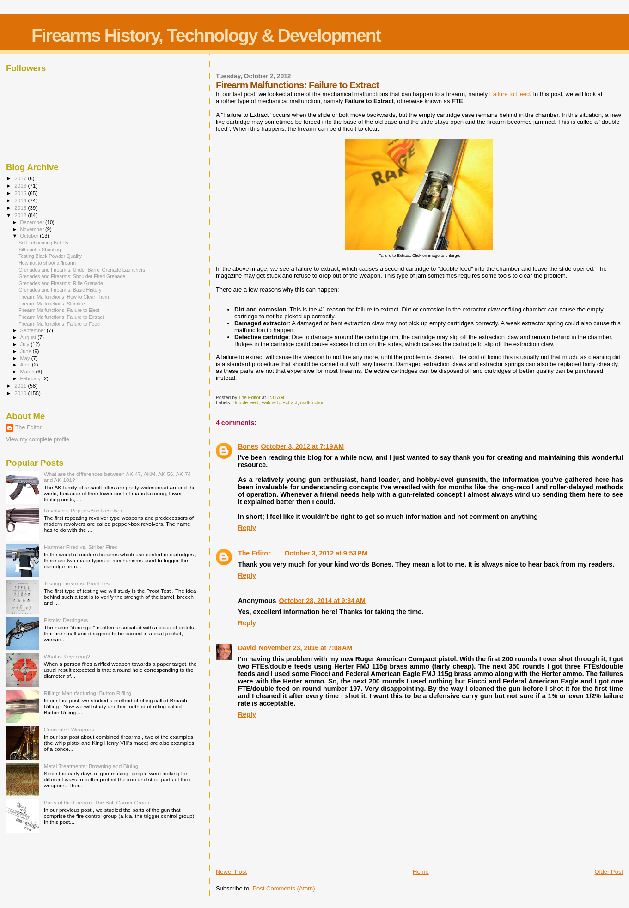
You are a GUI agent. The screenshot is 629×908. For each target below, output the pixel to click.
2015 (21, 193)
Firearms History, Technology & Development (205, 35)
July (25, 344)
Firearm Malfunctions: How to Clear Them (63, 296)
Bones (248, 446)
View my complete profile (37, 439)
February (31, 378)
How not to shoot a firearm (47, 263)
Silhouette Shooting (39, 249)
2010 (21, 393)
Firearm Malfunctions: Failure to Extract (61, 317)
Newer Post (231, 871)
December (32, 222)
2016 (21, 186)
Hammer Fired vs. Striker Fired (81, 547)
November (32, 229)
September (33, 330)
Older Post (609, 871)
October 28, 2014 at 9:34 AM (322, 600)
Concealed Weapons (69, 729)
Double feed (245, 402)
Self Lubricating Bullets (43, 242)
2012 (21, 215)
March (28, 371)
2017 (21, 178)
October (30, 235)
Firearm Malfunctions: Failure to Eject (58, 310)
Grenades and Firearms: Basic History (59, 290)
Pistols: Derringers (66, 620)
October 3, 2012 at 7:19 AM (302, 446)
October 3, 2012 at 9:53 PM (326, 553)
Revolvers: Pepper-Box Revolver (83, 510)
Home (421, 871)
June (26, 351)
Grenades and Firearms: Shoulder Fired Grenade (71, 276)
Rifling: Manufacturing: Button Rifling (88, 693)
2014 (21, 200)
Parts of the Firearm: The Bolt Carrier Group (96, 802)
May (25, 358)
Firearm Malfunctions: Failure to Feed (59, 324)
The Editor (254, 553)
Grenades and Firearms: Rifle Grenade (60, 283)
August (29, 337)
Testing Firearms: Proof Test (77, 583)
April (26, 364)
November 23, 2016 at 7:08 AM (306, 648)
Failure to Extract (279, 402)
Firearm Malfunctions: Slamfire (51, 303)
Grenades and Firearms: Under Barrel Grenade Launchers (81, 270)
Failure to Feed (509, 94)
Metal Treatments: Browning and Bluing (91, 766)
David (247, 648)
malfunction (312, 402)
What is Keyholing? (67, 656)
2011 (21, 386)
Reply (247, 527)
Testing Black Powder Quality (50, 256)
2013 (21, 208)
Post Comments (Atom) (283, 888)
